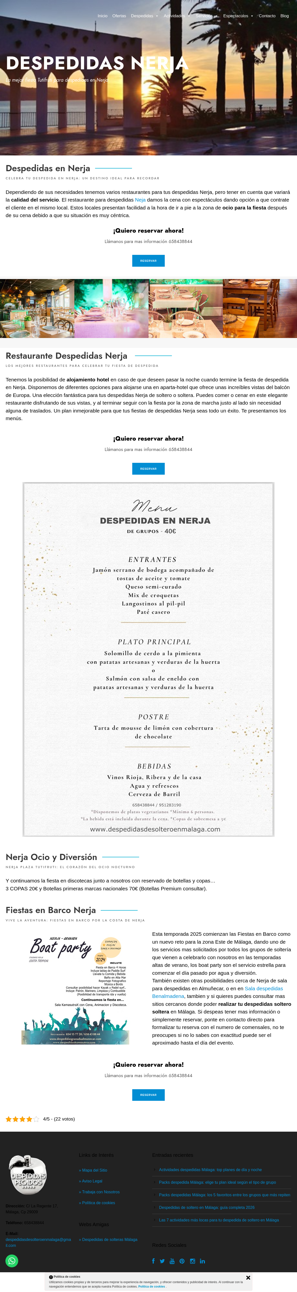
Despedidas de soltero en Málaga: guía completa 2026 (207, 1207)
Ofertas (119, 16)
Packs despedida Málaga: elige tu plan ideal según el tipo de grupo (217, 1182)
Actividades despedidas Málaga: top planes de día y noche (210, 1170)
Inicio (103, 16)
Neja (140, 200)
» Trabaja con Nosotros (99, 1192)
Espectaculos (238, 16)
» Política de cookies (97, 1203)
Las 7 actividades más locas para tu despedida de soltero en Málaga (219, 1220)
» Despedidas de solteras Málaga (108, 1239)
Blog (284, 16)
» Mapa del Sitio (93, 1170)
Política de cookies (152, 1286)
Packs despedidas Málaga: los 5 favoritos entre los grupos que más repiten (224, 1195)
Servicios (207, 16)
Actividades (177, 16)
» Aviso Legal (91, 1181)
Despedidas (145, 16)
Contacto (267, 16)
